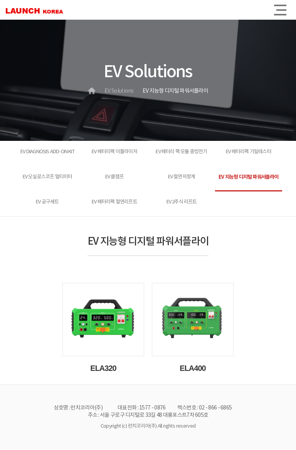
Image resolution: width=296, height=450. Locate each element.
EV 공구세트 (47, 202)
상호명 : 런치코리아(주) (78, 408)
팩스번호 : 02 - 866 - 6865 (204, 408)
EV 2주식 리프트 (181, 202)
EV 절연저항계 (181, 177)
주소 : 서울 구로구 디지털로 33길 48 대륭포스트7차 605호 (148, 415)
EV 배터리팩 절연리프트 (114, 202)
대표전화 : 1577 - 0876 (141, 408)
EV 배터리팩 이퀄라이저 (114, 152)
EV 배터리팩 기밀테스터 (248, 152)
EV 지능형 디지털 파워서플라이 (248, 177)
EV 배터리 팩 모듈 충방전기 (181, 152)
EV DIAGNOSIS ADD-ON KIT (47, 152)
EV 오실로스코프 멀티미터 (47, 177)
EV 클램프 (114, 177)
